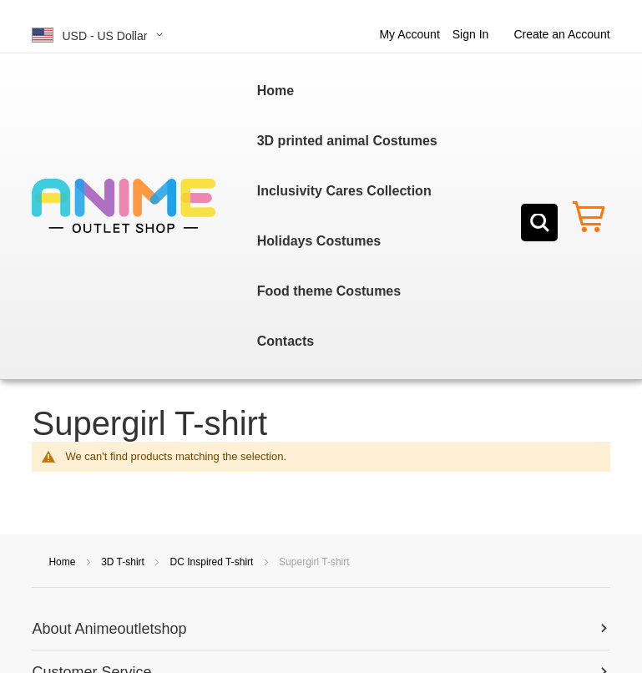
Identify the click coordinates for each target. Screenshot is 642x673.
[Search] (539, 222)
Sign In (470, 34)
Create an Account (561, 34)
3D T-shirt (124, 562)
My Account (409, 34)
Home (63, 562)
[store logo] (123, 206)
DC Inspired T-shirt (213, 562)
